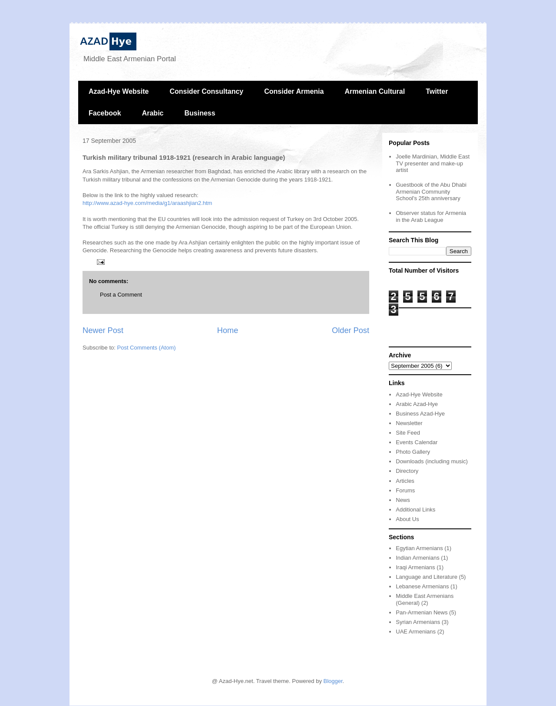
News (403, 500)
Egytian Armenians (419, 548)
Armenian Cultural (374, 91)
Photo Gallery (413, 452)
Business (199, 113)
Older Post (350, 330)
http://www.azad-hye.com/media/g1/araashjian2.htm (147, 203)
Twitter (437, 91)
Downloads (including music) (431, 461)
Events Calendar (416, 442)
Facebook (105, 113)
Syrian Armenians (418, 622)
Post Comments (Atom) (146, 347)
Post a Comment (121, 294)
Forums (405, 490)
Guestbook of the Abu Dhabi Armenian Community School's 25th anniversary (431, 191)
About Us (407, 519)
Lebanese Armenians (422, 586)
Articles (405, 481)
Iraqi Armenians (415, 567)
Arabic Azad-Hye (417, 404)
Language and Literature (426, 577)
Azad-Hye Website (119, 91)
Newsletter (409, 423)
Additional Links (415, 509)
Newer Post (103, 330)
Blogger (333, 681)
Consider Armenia (294, 91)
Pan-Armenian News (421, 612)
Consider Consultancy (206, 91)
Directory (407, 471)
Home (227, 330)
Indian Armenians (417, 557)
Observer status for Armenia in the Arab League (431, 216)
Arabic (153, 113)
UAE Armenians (416, 631)
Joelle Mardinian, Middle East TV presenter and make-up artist (433, 163)
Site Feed (408, 432)
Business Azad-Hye (420, 413)
